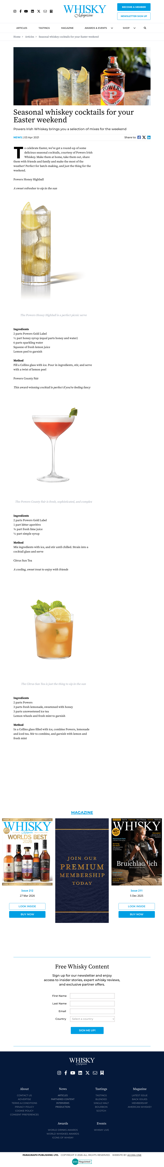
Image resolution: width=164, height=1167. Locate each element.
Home (16, 36)
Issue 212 (27, 890)
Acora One (134, 1155)
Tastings (44, 28)
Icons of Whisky (63, 1137)
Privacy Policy (24, 1106)
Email (62, 1011)
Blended (101, 1099)
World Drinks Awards (63, 1129)
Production (62, 1106)
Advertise (24, 1099)
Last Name (59, 1003)
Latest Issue (140, 1095)
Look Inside (27, 906)
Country (60, 1018)
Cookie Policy (24, 1110)
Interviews (62, 1102)
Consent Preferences (24, 1114)
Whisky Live (101, 1129)
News (18, 137)
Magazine (67, 28)
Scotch (101, 1110)
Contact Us (24, 1095)
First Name (59, 995)
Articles (21, 28)
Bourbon (101, 1106)
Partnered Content (62, 1099)
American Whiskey (140, 1106)
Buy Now (27, 914)
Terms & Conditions (24, 1103)
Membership (140, 1103)
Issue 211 (137, 890)
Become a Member (134, 7)
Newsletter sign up (134, 16)
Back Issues (139, 1099)
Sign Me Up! (87, 1030)
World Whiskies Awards (63, 1133)
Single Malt (101, 1103)
